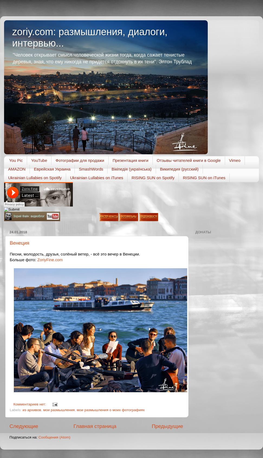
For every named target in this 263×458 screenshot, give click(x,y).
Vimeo (235, 160)
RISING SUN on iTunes (204, 177)
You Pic (16, 160)
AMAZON (16, 169)
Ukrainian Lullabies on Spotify (35, 177)
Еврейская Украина (52, 169)
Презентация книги (130, 160)
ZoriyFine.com (50, 260)
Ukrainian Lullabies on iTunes (96, 177)
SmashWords (91, 169)
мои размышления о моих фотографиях (111, 410)
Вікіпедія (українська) (131, 169)
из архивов (31, 410)
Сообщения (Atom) (54, 437)
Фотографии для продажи (80, 160)
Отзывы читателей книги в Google (189, 160)
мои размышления (59, 410)
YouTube (39, 160)
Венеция (19, 243)
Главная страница (94, 426)
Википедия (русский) (179, 169)
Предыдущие (167, 426)
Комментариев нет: (30, 404)
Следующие (23, 426)
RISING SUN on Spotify (153, 177)
